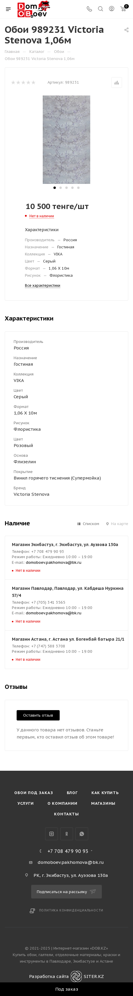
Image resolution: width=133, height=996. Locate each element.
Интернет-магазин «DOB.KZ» (80, 948)
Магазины (103, 803)
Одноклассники (66, 833)
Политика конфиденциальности (71, 910)
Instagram (51, 833)
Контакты (66, 814)
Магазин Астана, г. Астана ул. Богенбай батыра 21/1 (68, 639)
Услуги (26, 803)
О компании (62, 803)
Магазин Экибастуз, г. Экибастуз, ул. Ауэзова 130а (65, 544)
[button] (55, 188)
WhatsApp (81, 833)
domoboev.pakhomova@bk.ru (53, 562)
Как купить (105, 792)
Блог (72, 792)
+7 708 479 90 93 (68, 851)
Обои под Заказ (33, 792)
